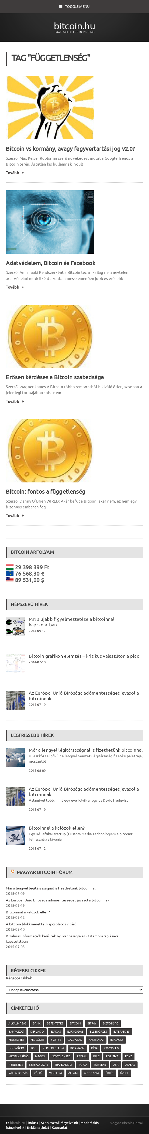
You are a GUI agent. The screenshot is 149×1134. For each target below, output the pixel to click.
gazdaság (74, 1039)
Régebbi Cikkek (19, 978)
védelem (55, 1072)
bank (36, 1023)
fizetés (56, 1039)
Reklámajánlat (38, 1127)
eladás (55, 1031)
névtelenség (61, 1056)
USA (115, 1064)
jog (33, 1048)
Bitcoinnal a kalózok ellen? (56, 827)
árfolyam (91, 1072)
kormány (77, 1048)
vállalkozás (18, 1072)
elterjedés (121, 1031)
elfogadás (75, 1031)
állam (73, 1072)
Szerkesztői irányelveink (59, 1123)
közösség (111, 1048)
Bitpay (92, 1023)
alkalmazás (17, 1023)
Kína (94, 1048)
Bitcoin (75, 1023)
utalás (130, 1064)
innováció (16, 1048)
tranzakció (63, 1064)
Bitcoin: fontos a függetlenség (45, 491)
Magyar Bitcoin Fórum (45, 872)
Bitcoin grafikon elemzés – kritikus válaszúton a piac (84, 655)
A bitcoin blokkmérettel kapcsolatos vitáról (41, 924)
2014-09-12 (37, 630)
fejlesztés (16, 1039)
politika (112, 1056)
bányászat (16, 1031)
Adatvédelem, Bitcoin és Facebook (50, 263)
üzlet (124, 1072)
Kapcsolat (59, 1127)
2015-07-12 (37, 848)
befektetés (55, 1023)
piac (96, 1056)
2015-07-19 (37, 704)
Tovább (15, 173)
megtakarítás (18, 1056)
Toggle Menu (74, 7)
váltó (38, 1072)
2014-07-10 (37, 662)
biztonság (110, 1023)
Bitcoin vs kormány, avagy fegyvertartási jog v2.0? (70, 148)
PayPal (82, 1056)
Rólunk (33, 1123)
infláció (116, 1039)
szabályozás (38, 1064)
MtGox (40, 1056)
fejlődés (37, 1039)
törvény (99, 1064)
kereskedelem (53, 1048)
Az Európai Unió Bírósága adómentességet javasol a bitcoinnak (57, 900)
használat (96, 1039)
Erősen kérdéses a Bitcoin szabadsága (55, 377)
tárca (82, 1064)
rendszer (15, 1064)
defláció (37, 1031)
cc (7, 1123)
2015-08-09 (37, 770)
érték (109, 1072)
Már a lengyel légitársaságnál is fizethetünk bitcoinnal (86, 749)
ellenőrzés (98, 1031)
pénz (128, 1056)
